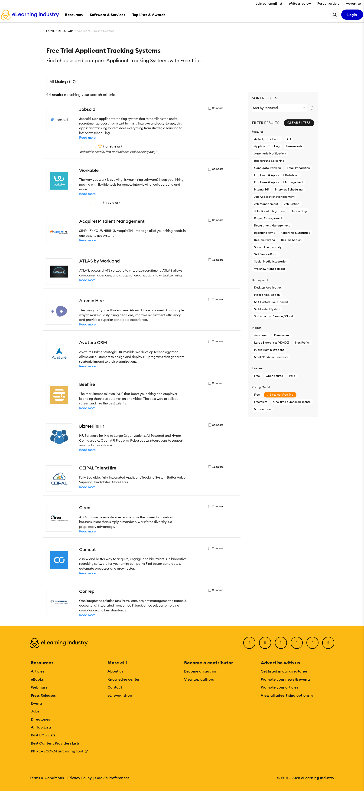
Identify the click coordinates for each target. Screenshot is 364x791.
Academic (261, 335)
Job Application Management (274, 196)
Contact (114, 687)
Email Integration (298, 168)
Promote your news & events (285, 679)
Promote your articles (279, 687)
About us (115, 671)
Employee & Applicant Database (276, 175)
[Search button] (334, 14)
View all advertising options (287, 695)
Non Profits (302, 342)
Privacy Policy (79, 777)
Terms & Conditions (47, 777)
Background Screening (269, 160)
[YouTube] (297, 643)
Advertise (353, 3)
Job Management (266, 204)
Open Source (274, 375)
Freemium (260, 402)
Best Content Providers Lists (55, 743)
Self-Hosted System (267, 309)
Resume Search (291, 240)
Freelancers (281, 335)
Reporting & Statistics (295, 232)
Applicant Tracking (267, 146)
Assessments (294, 146)
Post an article (328, 3)
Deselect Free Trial (280, 394)
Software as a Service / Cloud (273, 316)
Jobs (35, 711)
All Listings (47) (62, 81)
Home (50, 31)
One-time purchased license (292, 402)
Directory (66, 31)
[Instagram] (328, 643)
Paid (292, 375)
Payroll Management (268, 218)
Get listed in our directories (284, 671)
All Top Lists (41, 727)
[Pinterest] (312, 643)
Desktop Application (268, 287)
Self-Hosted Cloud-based (271, 302)
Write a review (300, 3)
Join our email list (269, 3)
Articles (37, 671)
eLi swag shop (119, 695)
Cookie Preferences (112, 777)
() (100, 146)
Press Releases (43, 695)
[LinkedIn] (281, 643)
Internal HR (261, 189)
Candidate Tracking (267, 168)
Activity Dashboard (267, 139)
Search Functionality (268, 247)
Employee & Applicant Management (278, 182)
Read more (87, 137)
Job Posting (291, 204)
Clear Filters (299, 123)
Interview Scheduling (289, 189)
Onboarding (299, 211)
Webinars (39, 687)
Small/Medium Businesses (271, 357)
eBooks (37, 679)
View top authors (199, 679)
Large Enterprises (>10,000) (271, 342)
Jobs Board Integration (269, 211)
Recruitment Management (272, 225)
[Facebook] (249, 643)
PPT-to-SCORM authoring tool (59, 751)
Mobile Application (267, 294)
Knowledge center (123, 679)
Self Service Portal (266, 254)
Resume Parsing (264, 240)
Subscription (262, 409)
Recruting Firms (264, 232)
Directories (40, 719)
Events (36, 703)
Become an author (200, 671)
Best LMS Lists (43, 735)
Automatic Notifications (270, 153)
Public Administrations (269, 349)
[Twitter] (265, 643)
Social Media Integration (270, 261)
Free (257, 375)
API (288, 139)
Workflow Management (269, 268)
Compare (217, 108)
